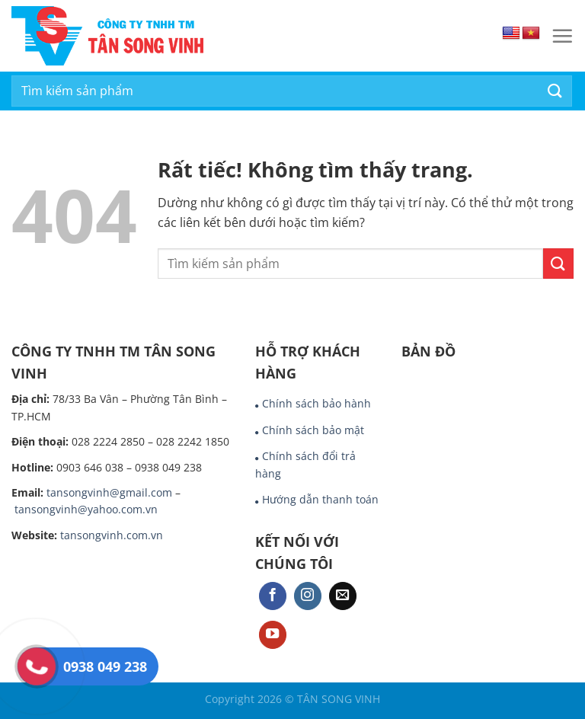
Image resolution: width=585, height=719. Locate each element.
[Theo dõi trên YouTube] (272, 635)
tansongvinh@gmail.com (109, 492)
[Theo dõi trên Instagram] (307, 596)
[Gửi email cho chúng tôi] (342, 596)
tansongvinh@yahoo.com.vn (86, 509)
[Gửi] (555, 91)
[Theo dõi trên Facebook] (272, 596)
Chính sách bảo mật (313, 430)
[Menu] (562, 35)
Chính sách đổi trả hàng (305, 464)
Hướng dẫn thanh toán (320, 499)
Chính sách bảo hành (316, 403)
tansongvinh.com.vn (111, 535)
